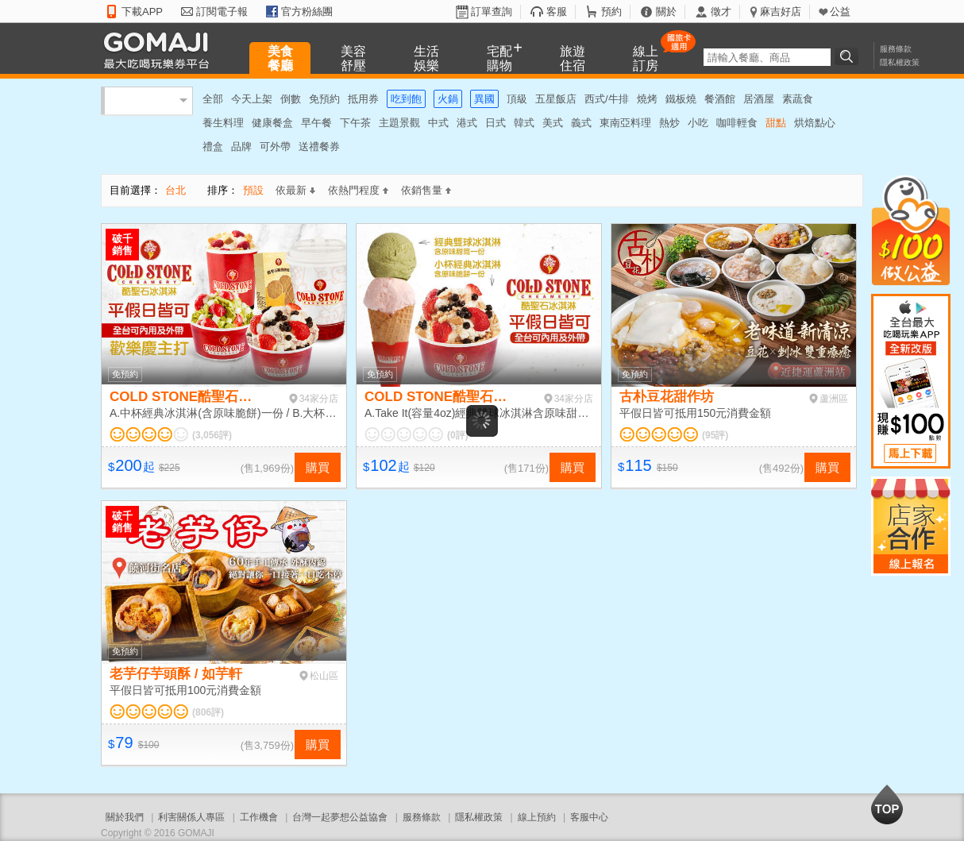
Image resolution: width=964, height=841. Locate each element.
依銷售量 (426, 190)
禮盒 (212, 146)
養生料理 (223, 123)
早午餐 (316, 123)
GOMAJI (160, 49)
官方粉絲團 (307, 11)
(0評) (458, 435)
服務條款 (896, 48)
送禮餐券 (319, 146)
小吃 (698, 123)
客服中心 (589, 817)
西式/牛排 (606, 99)
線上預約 (537, 817)
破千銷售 (122, 245)
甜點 (775, 123)
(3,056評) (212, 435)
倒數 (290, 99)
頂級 (517, 99)
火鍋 (448, 99)
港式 (467, 123)
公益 (840, 11)
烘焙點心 (814, 123)
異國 (484, 99)
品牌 (241, 146)
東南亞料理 (625, 123)
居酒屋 (758, 99)
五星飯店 (555, 99)
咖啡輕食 (737, 123)
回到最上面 (887, 804)
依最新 (295, 190)
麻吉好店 (780, 11)
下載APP (142, 11)
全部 (212, 99)
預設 (253, 190)
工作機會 (259, 817)
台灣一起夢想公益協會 (340, 817)
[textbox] (767, 57)
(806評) (208, 712)
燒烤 (647, 99)
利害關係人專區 (191, 817)
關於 (666, 11)
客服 (556, 11)
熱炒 (669, 123)
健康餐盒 (272, 123)
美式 (552, 123)
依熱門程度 (358, 190)
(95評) (715, 435)
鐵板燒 (680, 99)
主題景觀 (399, 123)
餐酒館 (719, 99)
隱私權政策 (900, 62)
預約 (611, 11)
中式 (438, 123)
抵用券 (363, 99)
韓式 (524, 123)
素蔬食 (797, 99)
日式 (495, 123)
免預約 (324, 99)
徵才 (721, 11)
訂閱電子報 (222, 11)
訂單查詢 (491, 11)
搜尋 (849, 56)
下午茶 (355, 123)
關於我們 (125, 817)
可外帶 (275, 146)
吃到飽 (406, 99)
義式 (581, 123)
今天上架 (251, 99)
